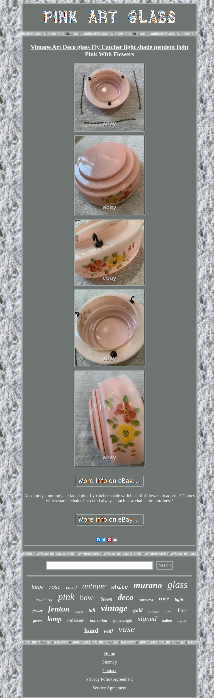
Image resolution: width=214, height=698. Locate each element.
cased (71, 587)
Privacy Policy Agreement (109, 679)
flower (37, 611)
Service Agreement (110, 687)
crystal (181, 621)
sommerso (146, 600)
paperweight (122, 620)
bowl (87, 597)
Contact (109, 670)
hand (91, 630)
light (179, 599)
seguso (79, 611)
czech (168, 611)
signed (147, 619)
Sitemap (109, 662)
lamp (54, 619)
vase (126, 629)
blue (182, 610)
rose (54, 586)
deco (126, 597)
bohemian (98, 620)
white (119, 587)
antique (94, 585)
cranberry (44, 599)
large (37, 586)
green (37, 620)
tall (92, 610)
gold (138, 610)
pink (66, 596)
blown (106, 599)
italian (167, 620)
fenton (59, 608)
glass (177, 584)
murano (148, 585)
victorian (153, 611)
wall (108, 631)
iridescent (75, 620)
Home (109, 653)
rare (164, 598)
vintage (114, 608)
